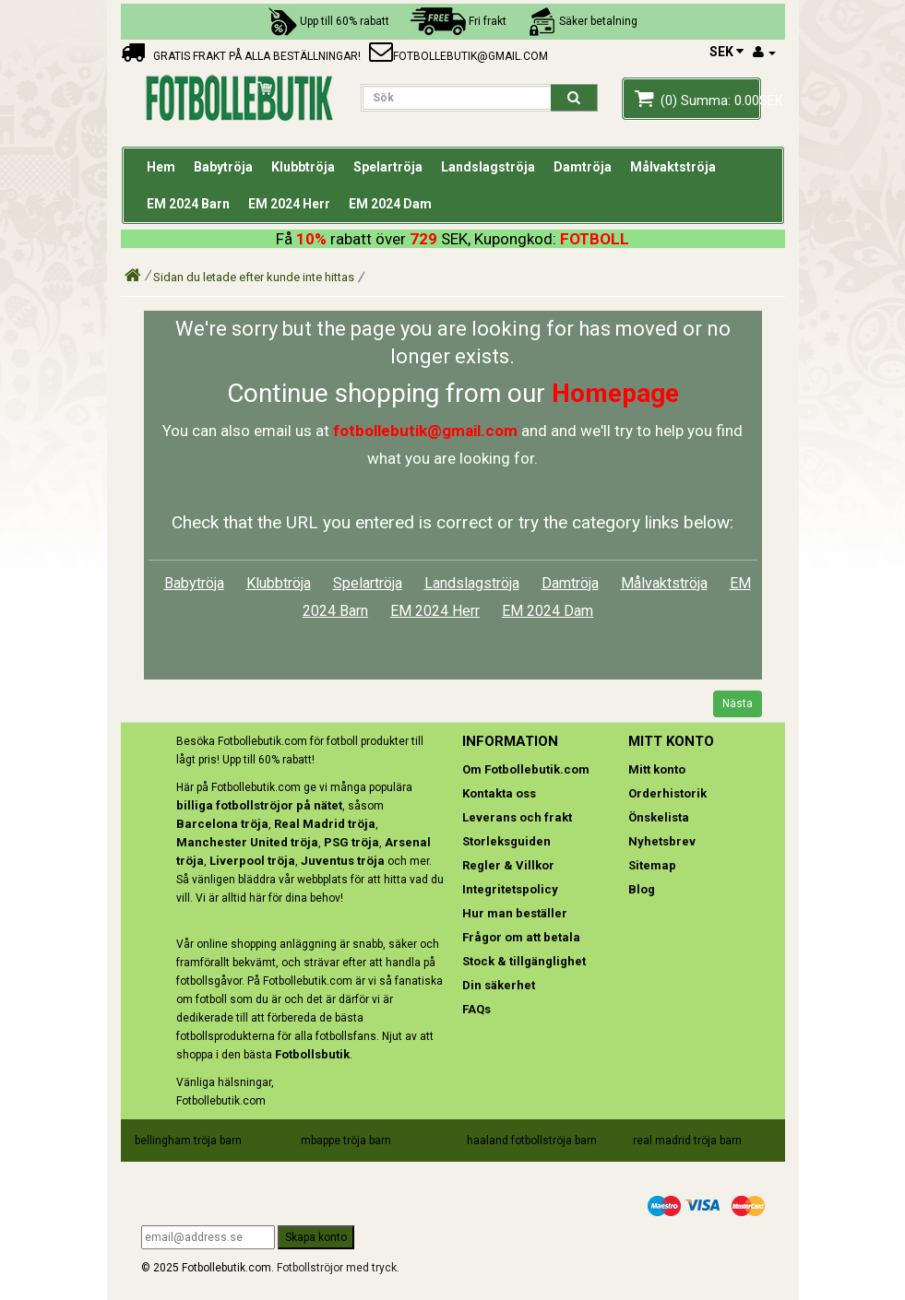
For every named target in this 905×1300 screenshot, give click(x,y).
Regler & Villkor (508, 865)
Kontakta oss (499, 793)
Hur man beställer (514, 913)
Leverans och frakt (517, 817)
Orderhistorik (667, 793)
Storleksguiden (506, 841)
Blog (641, 889)
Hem (161, 167)
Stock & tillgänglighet (524, 961)
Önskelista (658, 817)
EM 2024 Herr (435, 611)
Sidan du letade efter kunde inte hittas (253, 277)
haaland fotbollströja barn (532, 1140)
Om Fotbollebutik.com (525, 769)
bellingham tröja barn (188, 1140)
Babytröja (194, 583)
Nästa (737, 703)
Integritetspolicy (510, 889)
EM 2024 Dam (547, 611)
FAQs (476, 1009)
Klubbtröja (278, 583)
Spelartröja (367, 583)
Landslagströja (471, 583)
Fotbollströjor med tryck (337, 1267)
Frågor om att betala (521, 937)
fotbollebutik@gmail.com (458, 56)
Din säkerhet (498, 985)
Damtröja (570, 583)
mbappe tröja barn (346, 1140)
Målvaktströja (664, 583)
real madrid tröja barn (687, 1140)
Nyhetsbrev (662, 841)
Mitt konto (656, 769)
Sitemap (652, 865)
